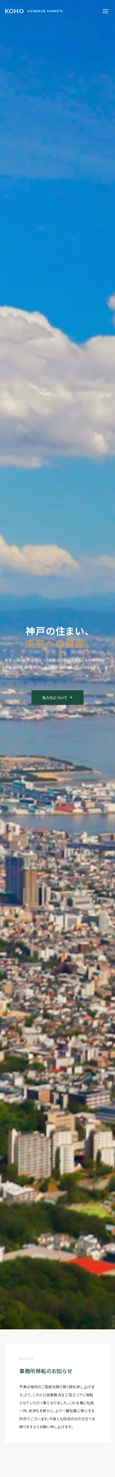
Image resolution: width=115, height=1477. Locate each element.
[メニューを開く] (105, 11)
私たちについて (57, 697)
